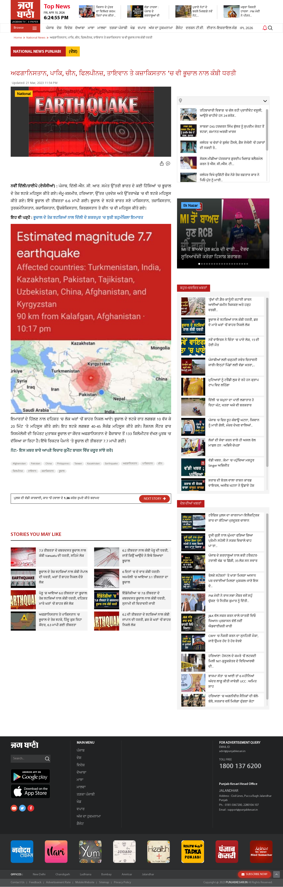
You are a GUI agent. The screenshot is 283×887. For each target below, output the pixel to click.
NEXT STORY (155, 499)
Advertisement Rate (58, 882)
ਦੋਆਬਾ (80, 28)
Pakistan (35, 463)
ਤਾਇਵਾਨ (32, 471)
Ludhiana (85, 874)
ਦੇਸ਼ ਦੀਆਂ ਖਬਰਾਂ (190, 503)
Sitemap (104, 882)
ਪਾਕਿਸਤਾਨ (147, 463)
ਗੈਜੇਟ (179, 28)
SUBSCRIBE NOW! (254, 874)
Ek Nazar (190, 205)
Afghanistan (19, 463)
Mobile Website (84, 882)
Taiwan (78, 463)
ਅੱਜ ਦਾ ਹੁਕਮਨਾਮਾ (161, 28)
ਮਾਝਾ (91, 28)
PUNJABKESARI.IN (237, 882)
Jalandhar (148, 874)
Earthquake (111, 463)
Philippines (63, 463)
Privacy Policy (122, 882)
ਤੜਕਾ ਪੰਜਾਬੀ (118, 28)
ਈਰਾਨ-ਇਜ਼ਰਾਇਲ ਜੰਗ (222, 28)
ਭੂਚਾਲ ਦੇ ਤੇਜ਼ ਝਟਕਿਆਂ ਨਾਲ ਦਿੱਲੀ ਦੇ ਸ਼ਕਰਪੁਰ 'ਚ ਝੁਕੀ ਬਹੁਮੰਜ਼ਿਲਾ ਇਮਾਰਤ (88, 218)
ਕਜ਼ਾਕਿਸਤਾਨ (48, 471)
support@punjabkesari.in (242, 810)
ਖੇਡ (132, 28)
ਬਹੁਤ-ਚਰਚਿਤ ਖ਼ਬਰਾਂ (193, 288)
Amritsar (127, 874)
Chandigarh (63, 874)
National (24, 93)
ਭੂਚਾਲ (62, 471)
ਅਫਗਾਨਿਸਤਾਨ (130, 463)
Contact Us (18, 882)
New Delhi (39, 874)
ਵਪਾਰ (142, 28)
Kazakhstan (93, 463)
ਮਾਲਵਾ (101, 28)
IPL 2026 (246, 28)
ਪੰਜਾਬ (50, 28)
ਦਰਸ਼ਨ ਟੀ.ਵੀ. (195, 28)
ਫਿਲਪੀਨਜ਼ (18, 471)
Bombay (106, 874)
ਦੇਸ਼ (59, 28)
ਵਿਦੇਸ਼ (68, 28)
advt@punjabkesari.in (232, 751)
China (48, 463)
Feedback (35, 882)
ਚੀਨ (160, 463)
